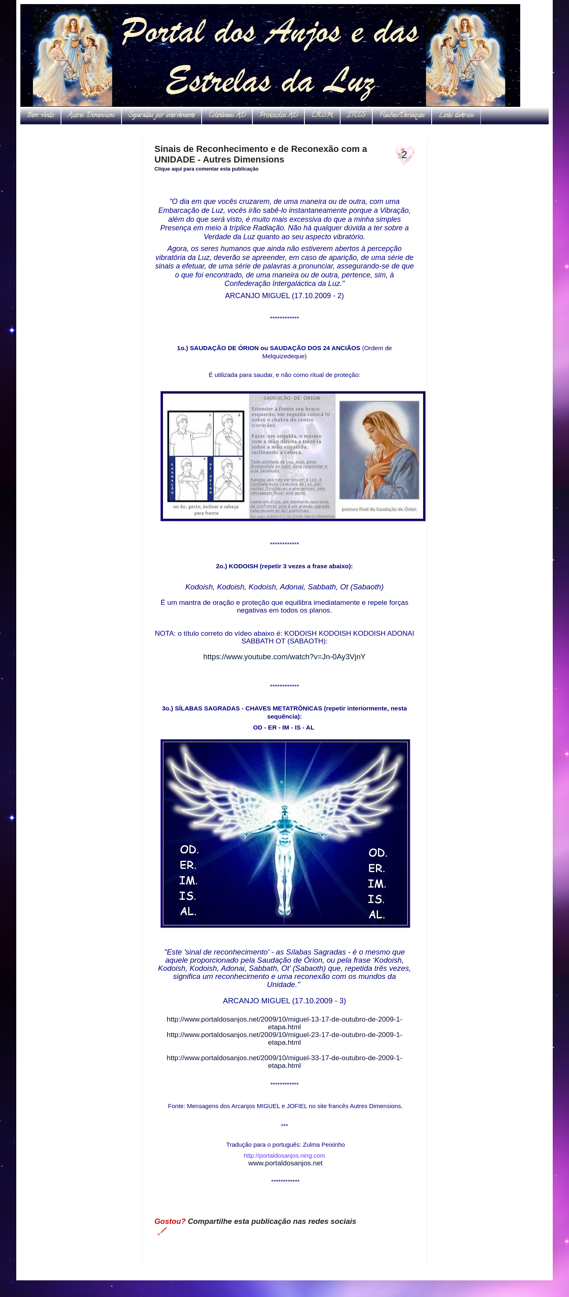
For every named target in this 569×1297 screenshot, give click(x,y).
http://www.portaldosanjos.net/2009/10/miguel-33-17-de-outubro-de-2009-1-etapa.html (284, 1062)
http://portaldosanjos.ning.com (284, 1155)
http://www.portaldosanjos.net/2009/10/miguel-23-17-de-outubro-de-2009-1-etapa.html (284, 1038)
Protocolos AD (278, 116)
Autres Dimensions (91, 116)
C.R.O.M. (322, 116)
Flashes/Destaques (402, 116)
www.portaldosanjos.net (285, 1163)
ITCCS (356, 116)
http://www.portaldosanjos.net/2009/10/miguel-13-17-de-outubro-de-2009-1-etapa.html (284, 1023)
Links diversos (456, 116)
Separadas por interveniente (161, 116)
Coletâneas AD (226, 116)
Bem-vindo (40, 116)
